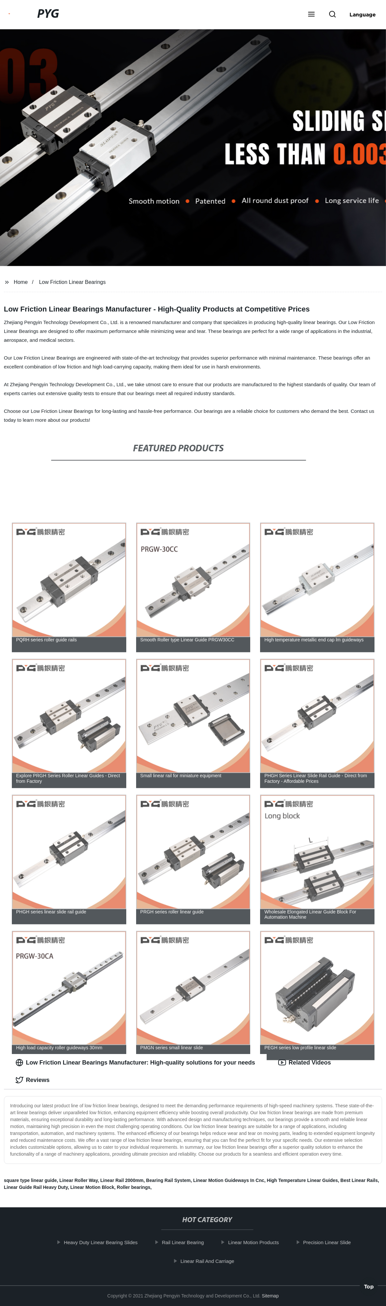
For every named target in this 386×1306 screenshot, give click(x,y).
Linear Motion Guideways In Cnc (228, 1180)
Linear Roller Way (79, 1180)
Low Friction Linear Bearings (72, 282)
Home (21, 282)
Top (369, 1289)
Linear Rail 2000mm (122, 1180)
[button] (311, 14)
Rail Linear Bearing (187, 1242)
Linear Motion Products (257, 1242)
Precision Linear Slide (331, 1242)
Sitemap (270, 1295)
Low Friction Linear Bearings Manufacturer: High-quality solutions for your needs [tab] (135, 1063)
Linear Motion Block (92, 1187)
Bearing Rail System (168, 1180)
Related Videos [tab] (304, 1063)
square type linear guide (30, 1180)
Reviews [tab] (32, 1080)
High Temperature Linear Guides (302, 1180)
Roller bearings (133, 1187)
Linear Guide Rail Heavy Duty (36, 1187)
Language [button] (363, 14)
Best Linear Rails (359, 1180)
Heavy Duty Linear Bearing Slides (105, 1242)
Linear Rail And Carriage (211, 1261)
